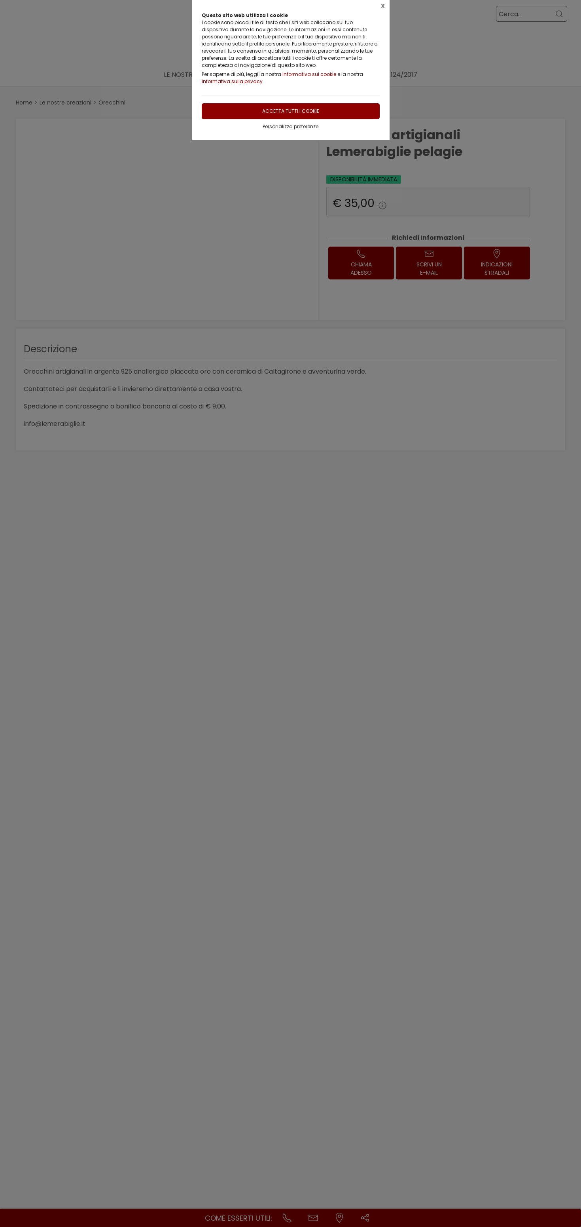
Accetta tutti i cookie (290, 111)
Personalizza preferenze (290, 126)
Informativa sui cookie (309, 74)
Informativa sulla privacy (232, 81)
